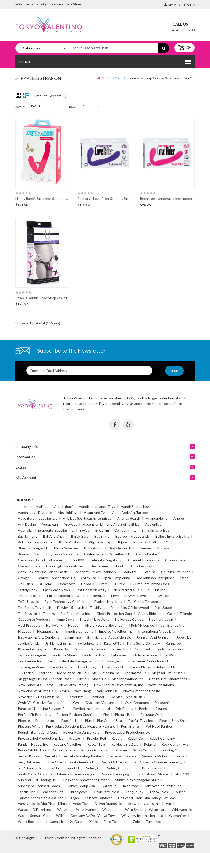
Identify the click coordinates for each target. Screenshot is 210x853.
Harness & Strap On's (143, 78)
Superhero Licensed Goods (39, 786)
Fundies (49, 613)
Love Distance (61, 667)
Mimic (81, 679)
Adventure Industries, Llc (37, 518)
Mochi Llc (99, 679)
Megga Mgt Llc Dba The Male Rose (45, 679)
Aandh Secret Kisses (137, 506)
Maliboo (45, 673)
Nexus (64, 691)
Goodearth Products (34, 619)
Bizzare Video (163, 542)
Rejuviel (150, 744)
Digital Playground (116, 578)
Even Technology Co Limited (67, 601)
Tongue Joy (134, 792)
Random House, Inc (33, 744)
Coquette (129, 572)
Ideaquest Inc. (48, 631)
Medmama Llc (135, 673)
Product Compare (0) (50, 96)
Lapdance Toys (94, 655)
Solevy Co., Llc (118, 768)
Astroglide (153, 524)
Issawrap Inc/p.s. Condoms (38, 637)
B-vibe (85, 530)
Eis (147, 590)
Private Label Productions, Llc (40, 738)
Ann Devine (27, 524)
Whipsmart (157, 809)
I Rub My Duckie (141, 625)
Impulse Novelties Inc (115, 631)
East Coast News (56, 590)
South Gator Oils (31, 774)
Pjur (88, 720)
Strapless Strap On (180, 78)
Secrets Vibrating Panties (83, 756)
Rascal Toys (96, 744)
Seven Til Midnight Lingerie (163, 756)
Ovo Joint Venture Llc (102, 702)
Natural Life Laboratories (168, 679)
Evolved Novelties (108, 601)
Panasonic (162, 702)
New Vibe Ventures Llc (35, 691)
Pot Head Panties (159, 726)
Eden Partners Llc (125, 590)
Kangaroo (173, 643)
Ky (136, 649)
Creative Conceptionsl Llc (55, 578)
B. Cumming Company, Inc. (115, 530)
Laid (147, 649)
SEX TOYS (113, 78)
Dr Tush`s (25, 584)
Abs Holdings (68, 512)
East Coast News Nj (91, 590)
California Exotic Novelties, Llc (107, 554)
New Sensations (161, 685)
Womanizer (177, 815)
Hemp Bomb (65, 619)
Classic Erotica (29, 566)
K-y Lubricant (87, 643)
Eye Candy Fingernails (35, 607)
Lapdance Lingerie (32, 655)
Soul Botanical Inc (148, 768)
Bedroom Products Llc (132, 536)
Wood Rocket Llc (31, 821)
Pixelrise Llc (70, 720)
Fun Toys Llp (27, 613)
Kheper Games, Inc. (33, 649)
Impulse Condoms (79, 631)
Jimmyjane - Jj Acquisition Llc (109, 637)
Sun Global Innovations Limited (85, 780)
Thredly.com (78, 792)
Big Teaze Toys (100, 542)
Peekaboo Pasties (153, 708)
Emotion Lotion (29, 596)
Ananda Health (128, 518)
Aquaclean (50, 524)
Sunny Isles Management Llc (137, 780)
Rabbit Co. (136, 738)
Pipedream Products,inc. (36, 720)
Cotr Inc (149, 572)
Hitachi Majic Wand (94, 619)
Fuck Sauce (163, 607)
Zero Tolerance (115, 821)
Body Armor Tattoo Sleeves (130, 548)
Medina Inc (111, 673)
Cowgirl (24, 578)
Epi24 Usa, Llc (28, 601)
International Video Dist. (157, 631)
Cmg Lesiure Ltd (144, 566)
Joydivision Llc (29, 643)
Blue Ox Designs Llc (33, 548)
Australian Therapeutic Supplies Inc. (46, 530)
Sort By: (20, 107)
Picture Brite (125, 714)
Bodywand (165, 548)
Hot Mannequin (161, 619)
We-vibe (63, 809)
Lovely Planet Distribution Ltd (153, 667)
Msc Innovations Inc (127, 679)
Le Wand (170, 655)
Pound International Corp (37, 732)
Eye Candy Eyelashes (144, 601)
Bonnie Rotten (29, 554)
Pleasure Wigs (29, 726)
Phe (106, 714)
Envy (115, 596)
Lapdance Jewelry (169, 649)
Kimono (79, 649)
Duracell (103, 584)
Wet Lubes (110, 809)
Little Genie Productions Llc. (148, 661)
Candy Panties (147, 554)
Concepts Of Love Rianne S (94, 572)
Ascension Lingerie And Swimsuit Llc (111, 524)
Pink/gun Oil (149, 714)
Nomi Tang (83, 691)
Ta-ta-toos (130, 786)
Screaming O (168, 750)
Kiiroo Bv (61, 649)
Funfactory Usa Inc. (76, 613)
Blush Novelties (66, 548)
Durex (120, 584)
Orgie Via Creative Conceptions (42, 702)
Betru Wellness (71, 542)
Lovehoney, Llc (113, 667)
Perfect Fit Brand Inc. (34, 714)
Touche (179, 792)
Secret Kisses (28, 756)
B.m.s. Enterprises (155, 530)
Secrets (51, 756)
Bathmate (102, 536)
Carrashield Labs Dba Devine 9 (41, 560)
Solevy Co (94, 768)
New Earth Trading (73, 685)
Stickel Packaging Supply (121, 774)
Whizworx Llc (182, 809)
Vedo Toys (81, 803)
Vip (168, 803)
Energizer (98, 596)
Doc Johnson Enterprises (155, 578)
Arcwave (70, 524)
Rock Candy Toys (175, 744)
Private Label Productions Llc (127, 732)
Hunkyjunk (54, 625)
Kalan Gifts (112, 643)
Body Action (93, 548)
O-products (74, 697)
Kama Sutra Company (143, 643)
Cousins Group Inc (175, 572)
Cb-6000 (77, 560)
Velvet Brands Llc (108, 803)
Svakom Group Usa (80, 786)
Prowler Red (96, 738)
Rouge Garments (94, 750)
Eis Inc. (160, 590)
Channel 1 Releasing (143, 560)
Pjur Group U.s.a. (110, 720)
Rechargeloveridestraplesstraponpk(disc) (172, 198)
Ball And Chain (54, 536)
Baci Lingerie (27, 536)
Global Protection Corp (114, 613)
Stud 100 (182, 774)
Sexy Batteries (29, 762)
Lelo (51, 661)
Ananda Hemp (157, 518)
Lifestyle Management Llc (80, 661)
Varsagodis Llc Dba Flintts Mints (42, 803)
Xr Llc (93, 821)
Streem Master (157, 774)
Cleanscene (99, 566)
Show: (72, 107)
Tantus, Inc (26, 792)
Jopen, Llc (183, 637)
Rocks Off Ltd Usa (32, 750)
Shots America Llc (82, 762)
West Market (86, 809)
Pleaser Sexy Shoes (174, 720)
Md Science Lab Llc (71, 673)
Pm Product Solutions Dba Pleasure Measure (80, 726)
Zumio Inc (153, 821)
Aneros (179, 518)
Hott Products (29, 625)
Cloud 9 (120, 566)
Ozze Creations (137, 702)
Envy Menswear (136, 596)
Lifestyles (113, 661)
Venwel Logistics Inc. (144, 803)
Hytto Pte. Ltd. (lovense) (104, 625)
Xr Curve (77, 821)
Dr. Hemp (46, 584)
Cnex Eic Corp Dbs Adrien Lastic (43, 572)
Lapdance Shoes (64, 655)
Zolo (136, 821)
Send (174, 371)
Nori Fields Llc (107, 691)
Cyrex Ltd (88, 578)
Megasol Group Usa (167, 673)
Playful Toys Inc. (141, 720)
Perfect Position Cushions (76, 714)
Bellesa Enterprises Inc (35, 542)
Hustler (74, 625)
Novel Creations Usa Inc (142, 691)
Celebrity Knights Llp (106, 560)
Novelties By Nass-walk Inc (39, 697)
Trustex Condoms (98, 798)
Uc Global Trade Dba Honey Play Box (146, 798)
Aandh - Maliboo (36, 506)
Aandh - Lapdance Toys (97, 506)
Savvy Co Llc (142, 750)
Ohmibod (96, 697)
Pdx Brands (124, 708)
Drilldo (86, 584)
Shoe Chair (54, 762)
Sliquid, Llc (72, 768)
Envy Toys (162, 596)
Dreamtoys (67, 584)
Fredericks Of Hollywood (130, 607)
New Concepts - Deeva (36, 685)
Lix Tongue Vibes (31, 667)
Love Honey (87, 667)
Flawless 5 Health (70, 607)
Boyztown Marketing (62, 554)
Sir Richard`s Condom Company (158, 762)
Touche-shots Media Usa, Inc (40, 798)
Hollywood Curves (129, 619)
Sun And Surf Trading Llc (37, 780)
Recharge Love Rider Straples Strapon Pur (110, 198)
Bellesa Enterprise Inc (172, 536)
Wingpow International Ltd (142, 815)
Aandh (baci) (63, 506)
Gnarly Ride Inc (149, 613)
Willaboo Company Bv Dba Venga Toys (86, 815)
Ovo (76, 702)
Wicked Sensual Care (34, 815)
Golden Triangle (179, 613)
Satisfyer (120, 750)
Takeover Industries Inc (162, 786)
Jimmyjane (73, 637)
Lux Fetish (26, 673)
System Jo (108, 786)
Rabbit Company (162, 738)
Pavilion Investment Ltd (91, 708)
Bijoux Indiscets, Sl (132, 542)
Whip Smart (134, 809)
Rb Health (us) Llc (124, 744)
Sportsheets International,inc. (73, 774)
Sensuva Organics (122, 756)
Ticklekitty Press (106, 792)
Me (94, 673)
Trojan (74, 798)
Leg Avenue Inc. (30, 661)
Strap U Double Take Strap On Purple (44, 298)
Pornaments (130, 726)
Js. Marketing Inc (58, 643)
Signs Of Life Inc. (115, 762)
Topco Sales (158, 792)
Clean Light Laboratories (65, 566)
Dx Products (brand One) (149, 584)
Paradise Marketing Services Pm (42, 708)
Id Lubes (24, 631)
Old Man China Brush (125, 697)
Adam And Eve (95, 512)
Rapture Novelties (67, 744)
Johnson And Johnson (153, 637)
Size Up (53, 768)
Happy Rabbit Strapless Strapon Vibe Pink (47, 198)
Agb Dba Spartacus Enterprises (87, 518)
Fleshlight (97, 607)
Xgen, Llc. (57, 821)
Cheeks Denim (176, 560)
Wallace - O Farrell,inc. (35, 809)
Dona (184, 578)
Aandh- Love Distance (35, 512)
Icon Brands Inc (172, 625)
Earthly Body (27, 590)
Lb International (145, 655)
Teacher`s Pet (52, 792)
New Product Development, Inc (118, 685)
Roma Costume (64, 750)
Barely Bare (80, 536)
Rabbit (117, 738)
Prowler (75, 738)
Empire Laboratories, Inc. (66, 596)
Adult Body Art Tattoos (130, 512)
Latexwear (119, 655)
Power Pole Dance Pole (81, 732)
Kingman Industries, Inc (109, 649)
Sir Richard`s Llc (30, 768)
